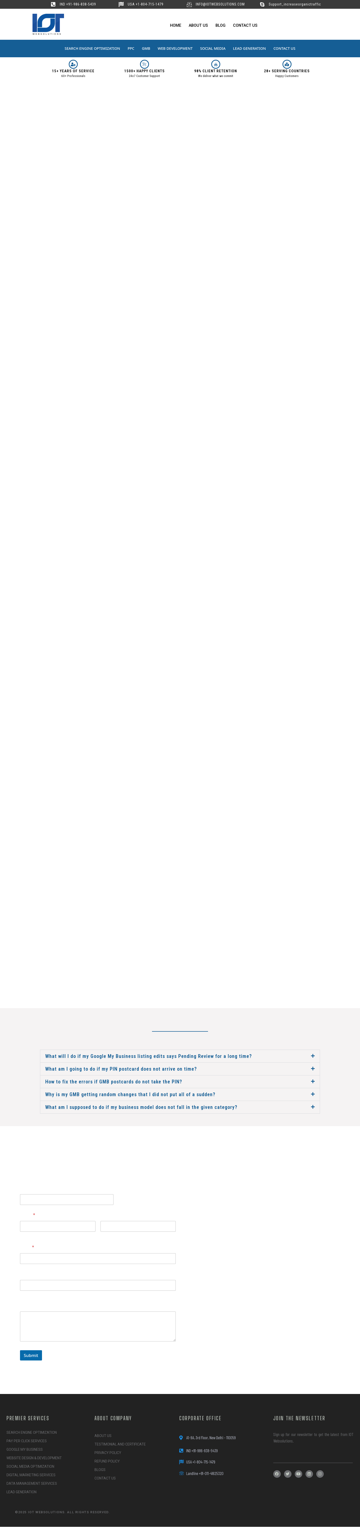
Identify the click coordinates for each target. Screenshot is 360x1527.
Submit (31, 1355)
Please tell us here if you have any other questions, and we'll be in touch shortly (91, 1303)
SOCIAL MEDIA (213, 48)
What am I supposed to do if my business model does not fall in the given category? (141, 1107)
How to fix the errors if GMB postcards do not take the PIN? (113, 1082)
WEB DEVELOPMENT (175, 48)
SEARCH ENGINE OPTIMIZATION (90, 48)
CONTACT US (287, 48)
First (23, 1235)
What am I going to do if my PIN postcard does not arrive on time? (121, 1069)
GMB (145, 48)
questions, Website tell (42, 1188)
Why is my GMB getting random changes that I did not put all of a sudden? (130, 1094)
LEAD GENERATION (251, 48)
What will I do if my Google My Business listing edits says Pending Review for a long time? (148, 1056)
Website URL (32, 1273)
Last (103, 1235)
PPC (130, 48)
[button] (180, 1056)
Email (27, 1247)
